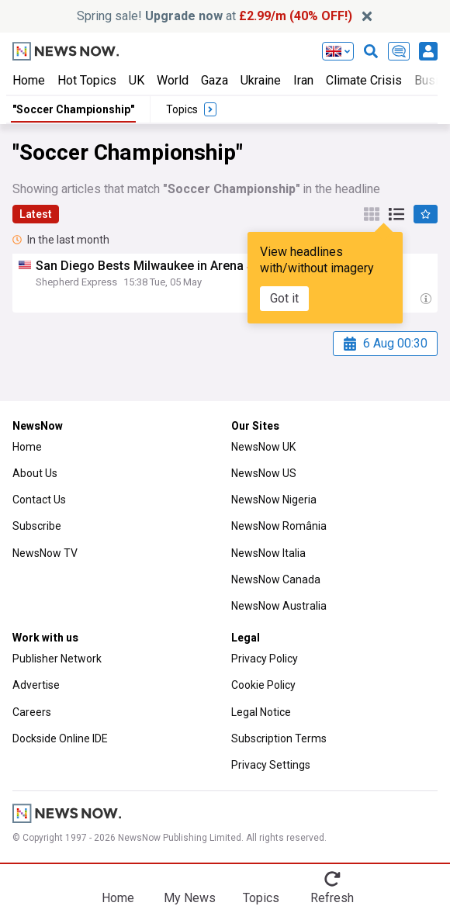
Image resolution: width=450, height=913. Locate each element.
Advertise (36, 685)
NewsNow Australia (279, 606)
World (173, 80)
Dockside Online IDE (60, 738)
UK (136, 80)
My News (190, 898)
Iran (303, 80)
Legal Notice (261, 712)
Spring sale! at (214, 16)
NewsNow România (279, 526)
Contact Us (39, 499)
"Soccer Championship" (73, 109)
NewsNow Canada (275, 579)
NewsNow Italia (268, 553)
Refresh (332, 898)
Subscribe (36, 526)
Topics (261, 898)
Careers (31, 712)
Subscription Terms (279, 738)
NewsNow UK (263, 447)
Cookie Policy (263, 685)
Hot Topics (86, 80)
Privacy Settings (270, 765)
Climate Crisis (364, 80)
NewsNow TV (45, 553)
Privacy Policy (264, 658)
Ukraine (261, 80)
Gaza (214, 80)
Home (28, 80)
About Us (34, 473)
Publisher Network (57, 658)
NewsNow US (263, 473)
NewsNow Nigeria (274, 499)
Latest (35, 214)
